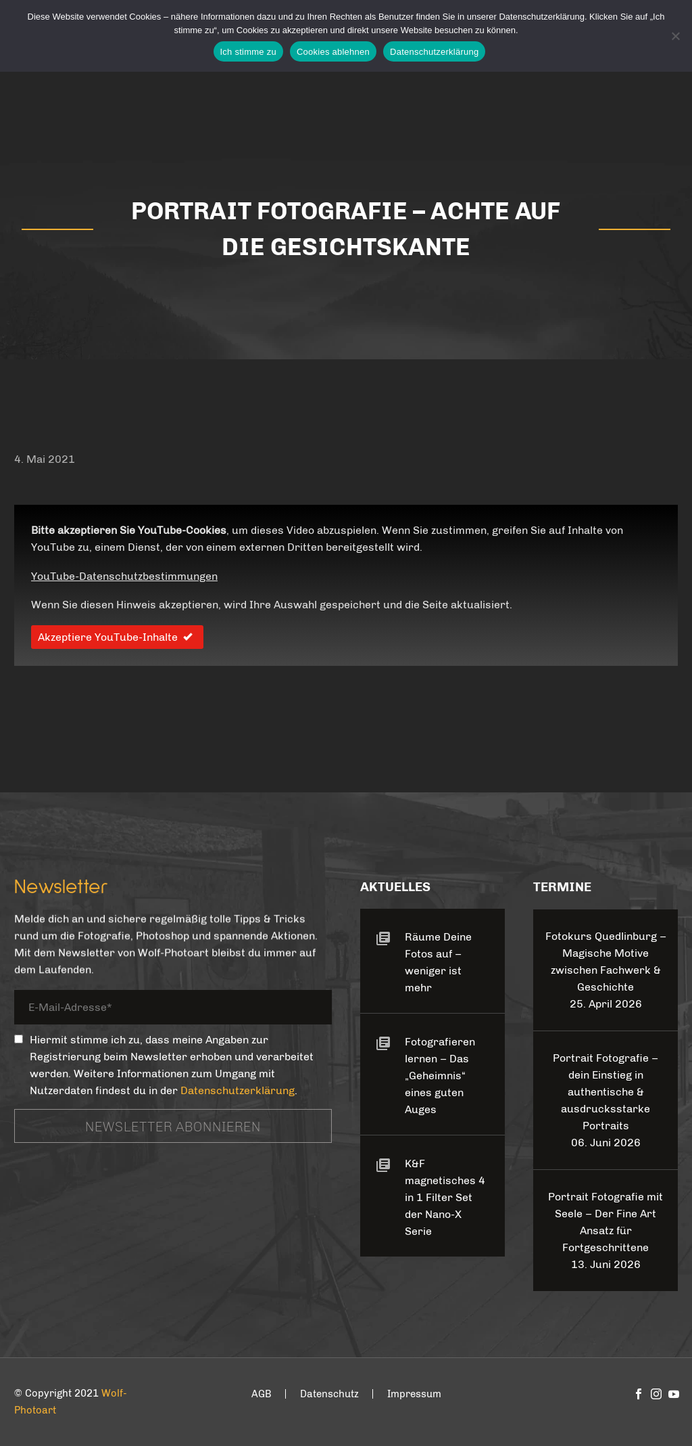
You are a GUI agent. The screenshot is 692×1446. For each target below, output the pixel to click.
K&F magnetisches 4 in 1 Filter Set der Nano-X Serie (445, 1197)
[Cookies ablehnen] (675, 36)
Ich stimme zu (248, 52)
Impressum (414, 1394)
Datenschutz (329, 1394)
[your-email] (173, 1009)
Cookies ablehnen (333, 52)
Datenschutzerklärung (237, 1090)
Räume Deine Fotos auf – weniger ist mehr (438, 962)
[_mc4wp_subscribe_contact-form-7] (18, 1039)
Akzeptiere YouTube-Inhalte (117, 637)
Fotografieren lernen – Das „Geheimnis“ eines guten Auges (440, 1075)
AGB (261, 1394)
